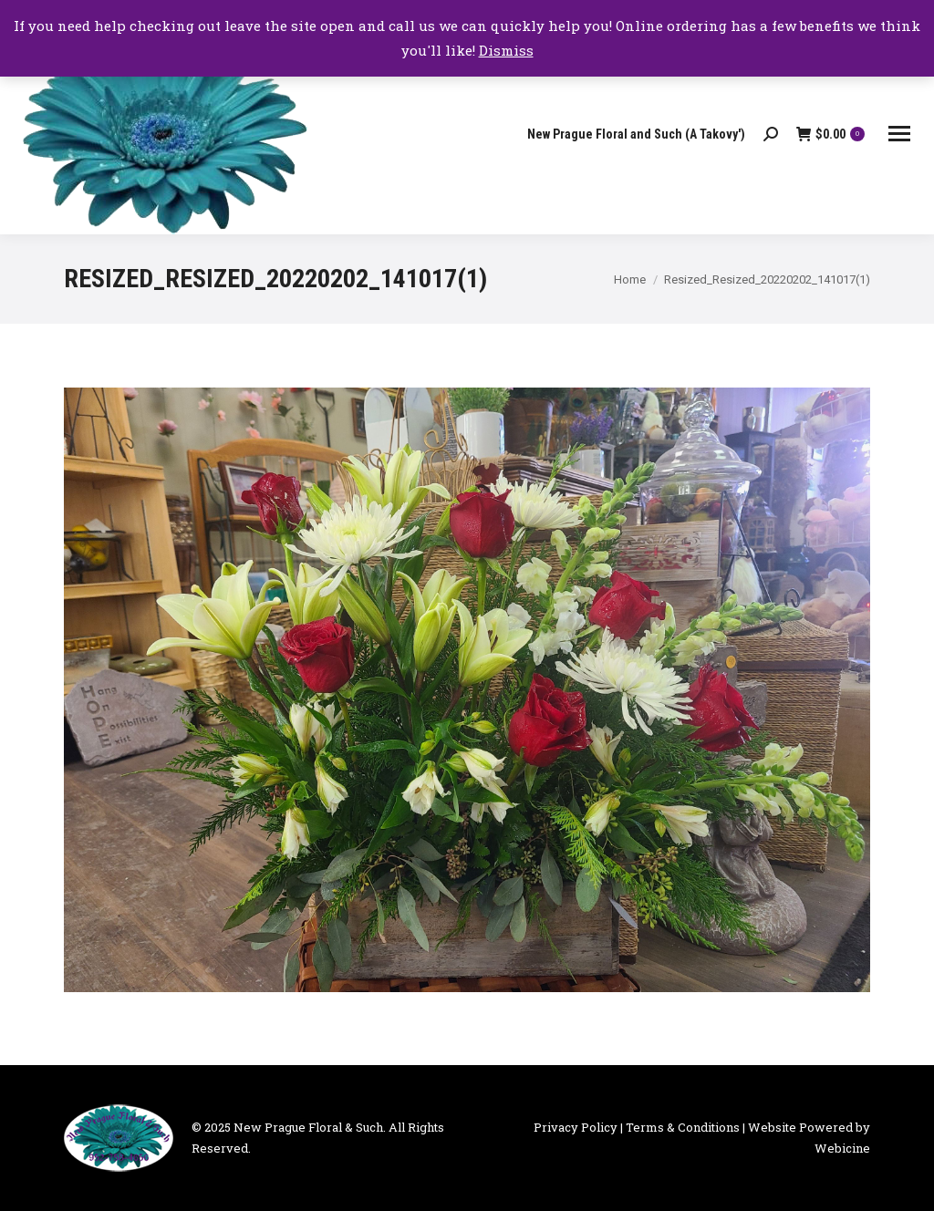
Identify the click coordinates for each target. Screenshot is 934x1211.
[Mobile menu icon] (899, 134)
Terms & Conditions (683, 1127)
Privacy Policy (575, 1127)
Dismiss (506, 50)
